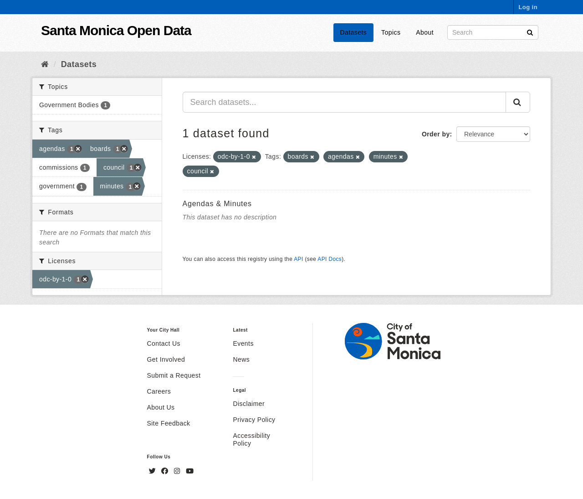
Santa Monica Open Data (116, 30)
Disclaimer (249, 403)
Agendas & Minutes (217, 204)
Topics (390, 32)
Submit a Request (174, 375)
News (241, 359)
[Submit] (530, 32)
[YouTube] (189, 471)
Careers (159, 391)
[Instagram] (178, 471)
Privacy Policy (254, 419)
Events (243, 343)
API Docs (329, 259)
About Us (161, 407)
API (298, 259)
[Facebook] (165, 471)
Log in (527, 7)
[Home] (45, 64)
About (425, 32)
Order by (436, 134)
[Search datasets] (492, 32)
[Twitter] (153, 471)
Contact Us (163, 343)
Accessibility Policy (251, 439)
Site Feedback (168, 423)
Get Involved (166, 359)
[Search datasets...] (344, 102)
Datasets (353, 32)
